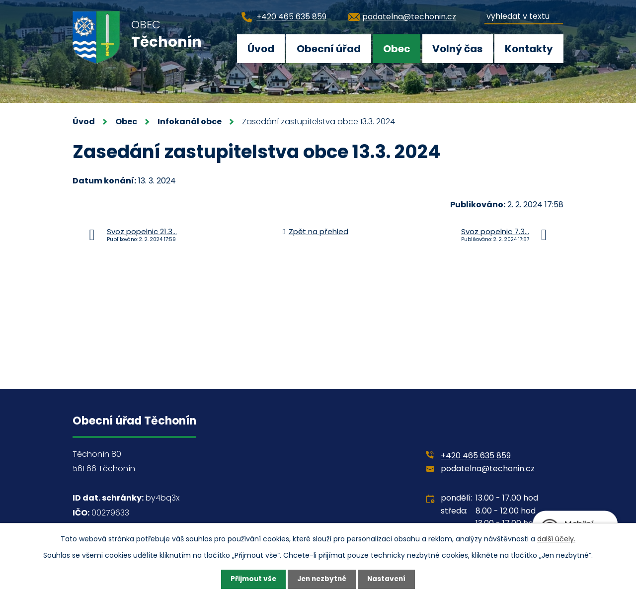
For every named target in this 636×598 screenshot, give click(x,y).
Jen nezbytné (322, 579)
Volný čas (457, 49)
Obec (396, 49)
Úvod (260, 49)
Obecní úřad (329, 49)
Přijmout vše (251, 579)
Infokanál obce (190, 121)
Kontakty (529, 49)
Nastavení (388, 579)
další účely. (556, 538)
